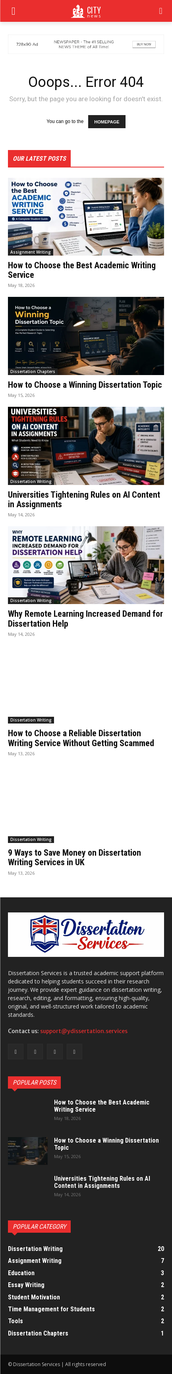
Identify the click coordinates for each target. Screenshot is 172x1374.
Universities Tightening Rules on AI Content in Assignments (84, 499)
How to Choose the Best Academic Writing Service (82, 270)
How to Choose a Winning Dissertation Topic (85, 385)
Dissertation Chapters (32, 371)
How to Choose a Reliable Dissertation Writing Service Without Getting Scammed (81, 738)
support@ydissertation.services (84, 1031)
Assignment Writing (30, 252)
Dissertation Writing (31, 481)
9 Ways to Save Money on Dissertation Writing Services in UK (74, 857)
